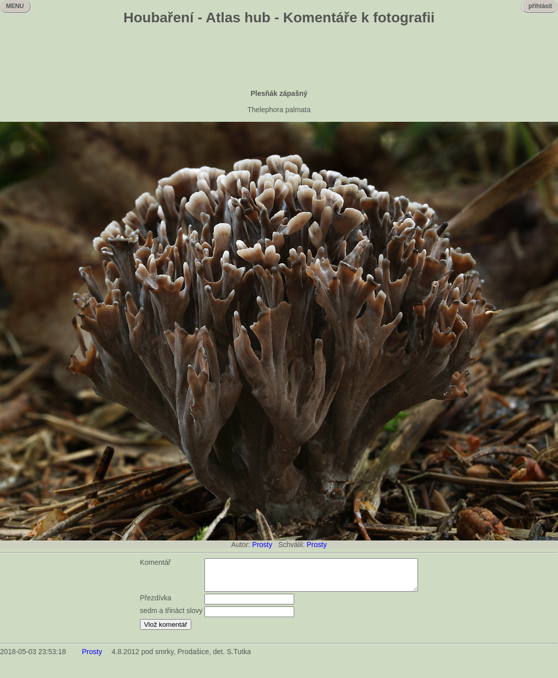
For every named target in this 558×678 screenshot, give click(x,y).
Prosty (262, 544)
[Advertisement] (279, 58)
